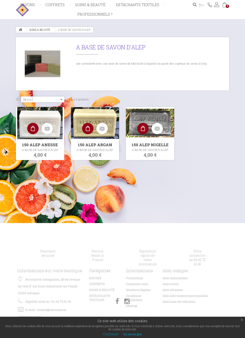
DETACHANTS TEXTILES (137, 4)
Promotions (134, 278)
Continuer (111, 334)
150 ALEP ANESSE (40, 144)
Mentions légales (138, 289)
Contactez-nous (209, 4)
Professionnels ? (95, 14)
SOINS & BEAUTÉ (90, 4)
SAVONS (27, 4)
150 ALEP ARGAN (95, 144)
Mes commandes (175, 278)
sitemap (131, 305)
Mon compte (175, 270)
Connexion (216, 4)
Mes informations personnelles (185, 295)
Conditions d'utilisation (134, 297)
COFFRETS (55, 4)
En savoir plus (132, 334)
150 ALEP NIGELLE (150, 144)
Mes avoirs (171, 284)
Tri (18, 99)
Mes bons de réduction (179, 301)
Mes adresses (173, 289)
